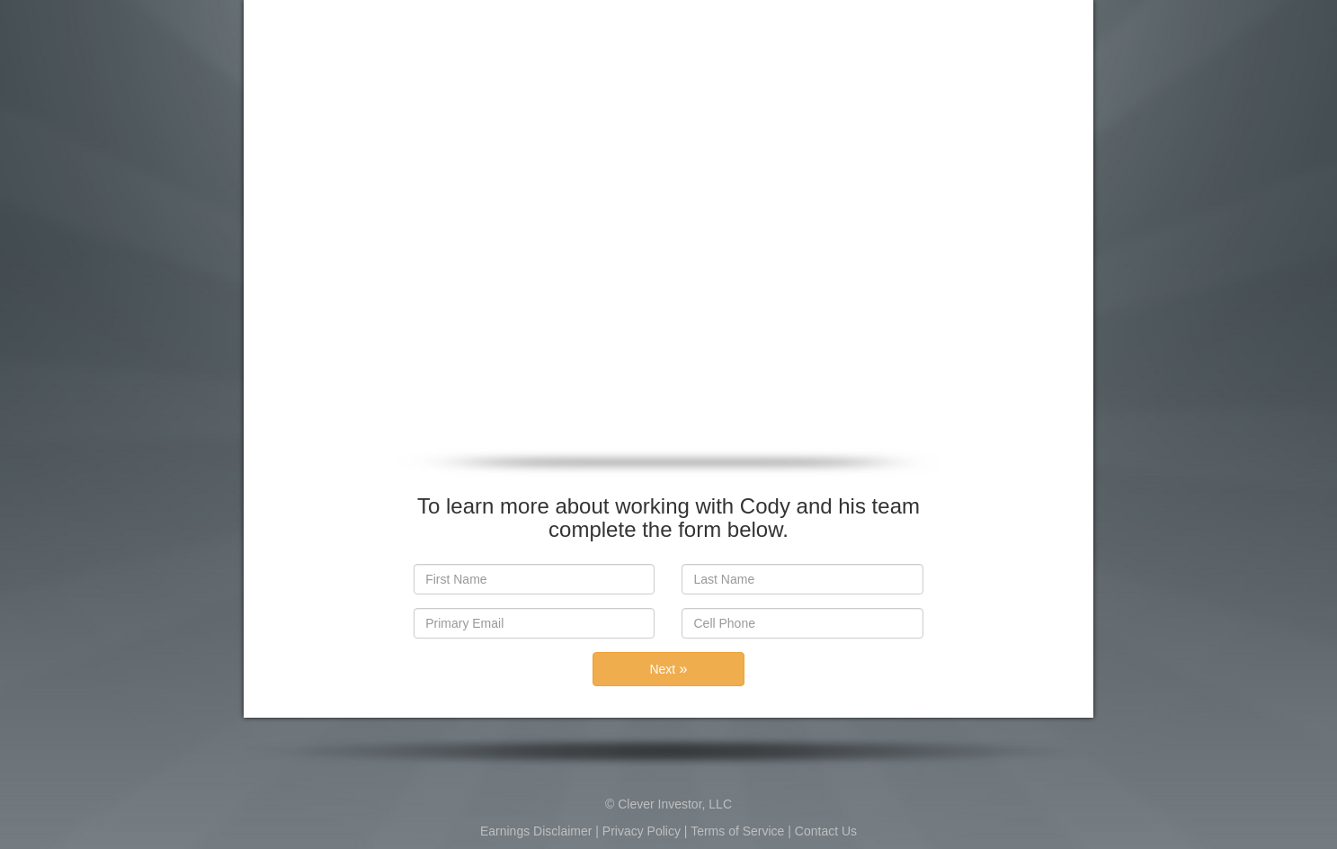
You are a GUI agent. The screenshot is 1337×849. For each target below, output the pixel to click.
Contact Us (826, 831)
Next (668, 669)
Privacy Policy (641, 831)
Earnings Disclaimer (536, 831)
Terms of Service (737, 831)
